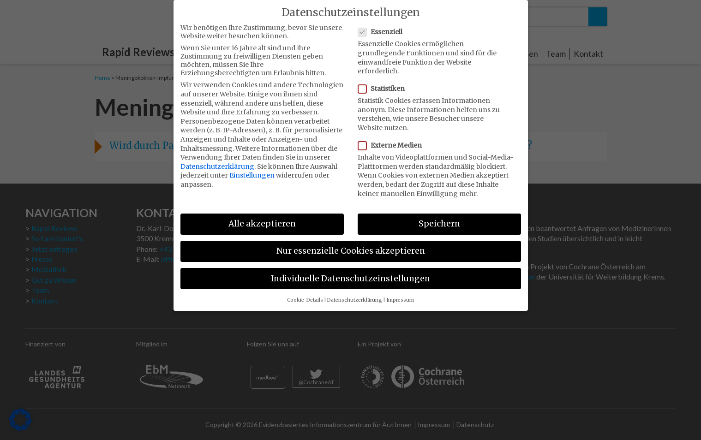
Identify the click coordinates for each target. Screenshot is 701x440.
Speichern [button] (439, 218)
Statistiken (384, 82)
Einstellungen (252, 169)
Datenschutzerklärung (217, 160)
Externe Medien (393, 139)
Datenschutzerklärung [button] (354, 294)
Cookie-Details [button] (305, 294)
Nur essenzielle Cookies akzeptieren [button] (350, 245)
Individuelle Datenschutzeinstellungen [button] (350, 272)
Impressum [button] (400, 294)
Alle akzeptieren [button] (262, 218)
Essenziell (383, 26)
